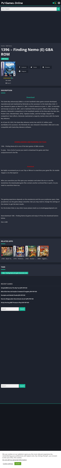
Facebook (22, 67)
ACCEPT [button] (18, 463)
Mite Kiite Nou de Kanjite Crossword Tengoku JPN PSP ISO (19, 292)
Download (30, 97)
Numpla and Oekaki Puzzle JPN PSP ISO (13, 295)
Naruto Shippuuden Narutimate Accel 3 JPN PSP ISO (17, 299)
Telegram (22, 71)
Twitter (33, 67)
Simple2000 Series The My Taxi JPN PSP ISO (14, 288)
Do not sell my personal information (14, 460)
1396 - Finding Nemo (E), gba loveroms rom (14, 273)
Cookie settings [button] (8, 464)
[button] (58, 9)
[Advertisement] (30, 27)
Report (8, 83)
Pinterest (46, 67)
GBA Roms (9, 46)
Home (3, 46)
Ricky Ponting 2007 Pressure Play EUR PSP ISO (15, 303)
